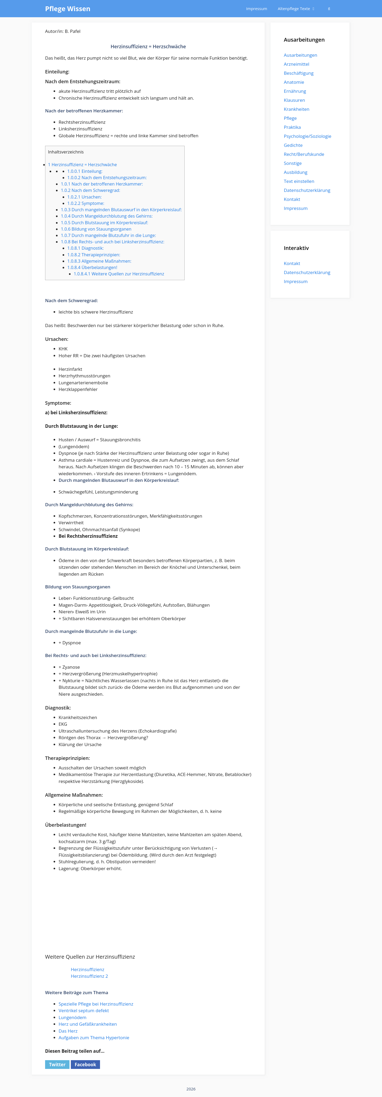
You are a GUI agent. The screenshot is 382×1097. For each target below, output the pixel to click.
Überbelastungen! (92, 267)
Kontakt (292, 199)
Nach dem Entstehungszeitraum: (107, 177)
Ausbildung (295, 172)
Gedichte (293, 145)
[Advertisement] (148, 916)
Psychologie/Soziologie (307, 136)
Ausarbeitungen (300, 55)
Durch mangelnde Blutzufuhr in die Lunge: (108, 235)
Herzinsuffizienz (87, 969)
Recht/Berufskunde (304, 154)
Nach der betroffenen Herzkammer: (102, 184)
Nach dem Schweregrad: (90, 190)
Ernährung (295, 91)
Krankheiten (296, 109)
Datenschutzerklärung (307, 190)
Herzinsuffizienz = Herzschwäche (82, 165)
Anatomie (294, 82)
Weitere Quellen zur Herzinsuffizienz (119, 274)
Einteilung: (85, 171)
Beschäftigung (299, 73)
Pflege (290, 118)
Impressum (256, 8)
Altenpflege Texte (299, 8)
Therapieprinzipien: (93, 255)
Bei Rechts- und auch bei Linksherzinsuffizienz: (112, 242)
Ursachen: (84, 197)
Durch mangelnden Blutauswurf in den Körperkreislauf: (121, 210)
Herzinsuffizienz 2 (89, 976)
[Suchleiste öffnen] (329, 8)
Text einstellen (299, 181)
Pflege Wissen (67, 8)
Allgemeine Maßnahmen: (99, 261)
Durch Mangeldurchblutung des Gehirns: (107, 216)
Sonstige (293, 163)
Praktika (292, 127)
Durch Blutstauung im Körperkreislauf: (104, 223)
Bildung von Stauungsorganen (96, 229)
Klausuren (294, 100)
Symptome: (85, 203)
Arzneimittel (296, 64)
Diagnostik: (85, 248)
